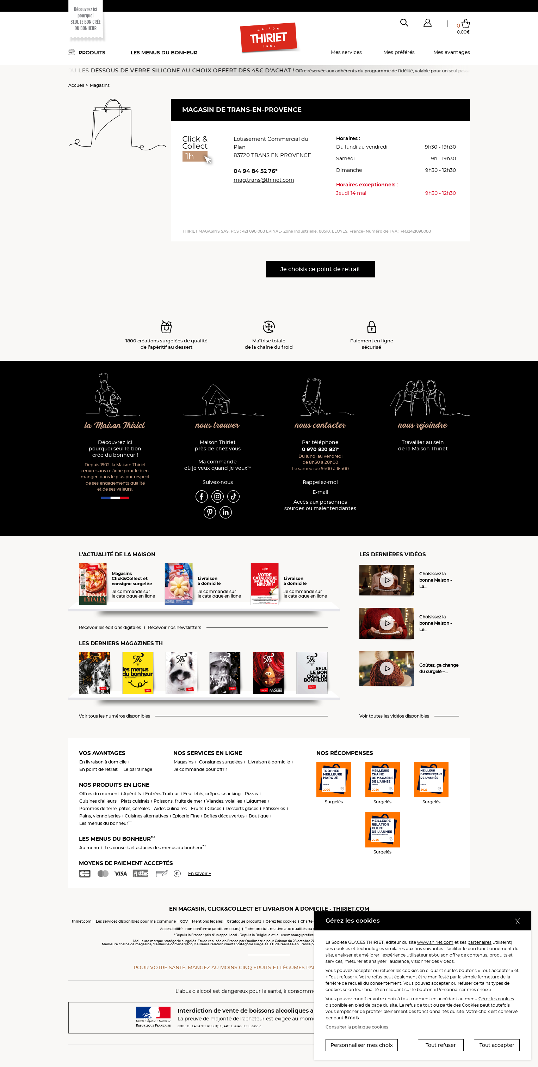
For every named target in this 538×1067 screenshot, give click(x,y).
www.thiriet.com (435, 942)
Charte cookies (314, 921)
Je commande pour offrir (200, 769)
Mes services (346, 52)
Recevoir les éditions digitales (110, 627)
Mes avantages (451, 52)
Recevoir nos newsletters (174, 627)
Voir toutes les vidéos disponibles (394, 716)
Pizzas (251, 793)
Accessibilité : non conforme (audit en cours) (200, 929)
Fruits (197, 808)
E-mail (320, 492)
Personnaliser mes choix (361, 1045)
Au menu (89, 847)
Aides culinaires (170, 808)
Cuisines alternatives (146, 816)
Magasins (100, 85)
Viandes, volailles (224, 801)
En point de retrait (98, 769)
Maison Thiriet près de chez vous (218, 445)
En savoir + (199, 873)
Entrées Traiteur (162, 793)
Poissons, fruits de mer (178, 801)
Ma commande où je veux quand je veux (217, 465)
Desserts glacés (241, 808)
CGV (184, 921)
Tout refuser (441, 1045)
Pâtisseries (273, 808)
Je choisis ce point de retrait (320, 269)
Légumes (256, 801)
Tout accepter (497, 1045)
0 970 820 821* (320, 449)
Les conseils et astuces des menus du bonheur (155, 847)
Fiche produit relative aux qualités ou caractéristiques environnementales (311, 929)
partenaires (479, 942)
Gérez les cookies (281, 921)
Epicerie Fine (185, 816)
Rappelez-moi (320, 482)
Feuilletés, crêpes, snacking (212, 793)
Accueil (76, 85)
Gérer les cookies (496, 998)
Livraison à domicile (269, 762)
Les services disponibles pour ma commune (136, 921)
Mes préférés (399, 52)
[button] (428, 24)
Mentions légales (207, 921)
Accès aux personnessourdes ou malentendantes (320, 505)
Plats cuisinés (135, 801)
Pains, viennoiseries (99, 816)
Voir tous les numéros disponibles (114, 716)
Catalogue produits (244, 921)
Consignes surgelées (220, 762)
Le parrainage (137, 769)
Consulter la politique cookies (357, 1027)
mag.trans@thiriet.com (264, 179)
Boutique (258, 816)
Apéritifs (132, 793)
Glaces (214, 808)
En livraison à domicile (102, 762)
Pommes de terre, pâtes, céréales (114, 808)
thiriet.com (82, 921)
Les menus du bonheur (164, 52)
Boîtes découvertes (224, 816)
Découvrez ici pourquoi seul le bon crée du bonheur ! (115, 448)
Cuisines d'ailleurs (98, 801)
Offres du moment (99, 793)
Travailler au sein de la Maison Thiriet (423, 445)
